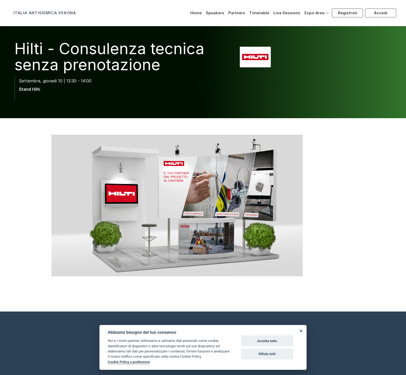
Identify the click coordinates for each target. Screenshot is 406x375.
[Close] (300, 330)
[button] (316, 13)
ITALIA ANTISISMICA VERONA (44, 12)
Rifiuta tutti (267, 354)
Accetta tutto (267, 341)
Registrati (347, 12)
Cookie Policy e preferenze (129, 362)
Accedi (380, 12)
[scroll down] (203, 104)
